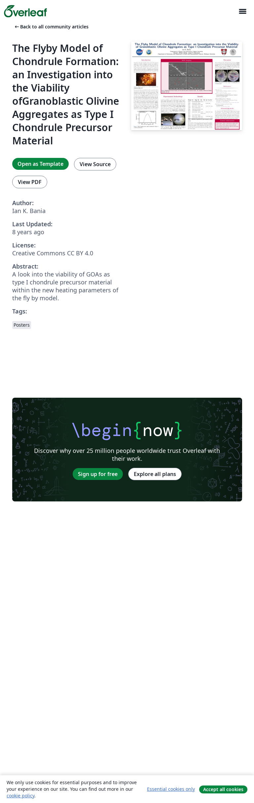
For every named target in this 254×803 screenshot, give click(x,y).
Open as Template (40, 163)
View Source (95, 164)
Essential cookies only (171, 789)
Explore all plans (155, 474)
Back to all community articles (51, 26)
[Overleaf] (25, 11)
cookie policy (20, 795)
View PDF (30, 182)
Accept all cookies (223, 789)
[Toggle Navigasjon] (242, 11)
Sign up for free (98, 474)
